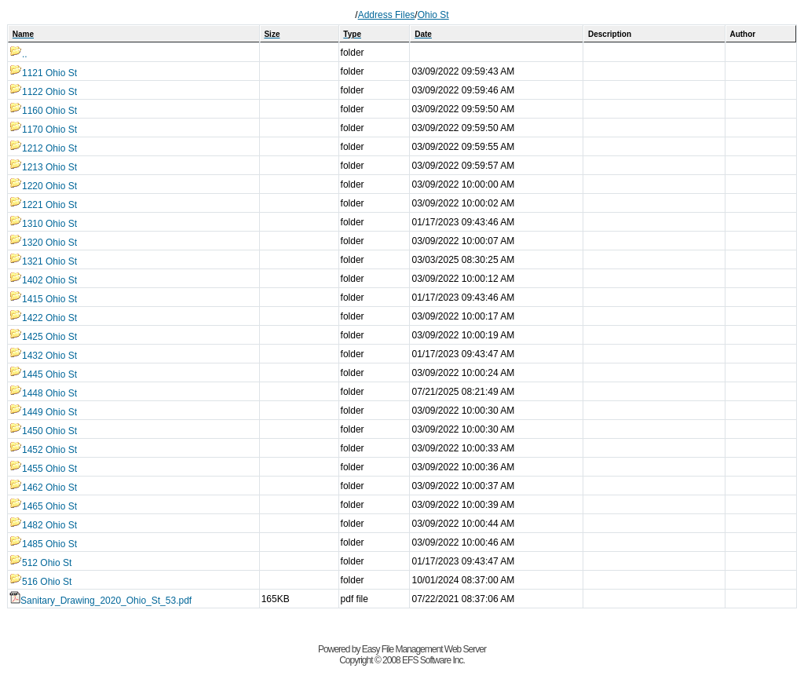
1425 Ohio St (43, 336)
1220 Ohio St (43, 186)
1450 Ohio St (43, 431)
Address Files (386, 14)
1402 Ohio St (43, 280)
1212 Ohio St (43, 148)
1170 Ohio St (43, 129)
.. (18, 54)
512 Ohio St (40, 562)
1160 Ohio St (43, 110)
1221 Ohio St (43, 204)
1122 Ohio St (43, 91)
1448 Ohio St (43, 393)
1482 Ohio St (43, 525)
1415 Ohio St (43, 299)
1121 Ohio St (43, 73)
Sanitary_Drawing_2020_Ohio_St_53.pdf (100, 600)
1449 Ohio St (43, 412)
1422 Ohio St (43, 317)
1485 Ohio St (43, 544)
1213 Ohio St (43, 167)
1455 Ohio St (43, 468)
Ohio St (433, 14)
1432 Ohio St (43, 355)
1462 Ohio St (43, 487)
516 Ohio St (40, 581)
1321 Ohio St (43, 261)
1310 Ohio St (43, 223)
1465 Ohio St (43, 506)
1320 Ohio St (43, 242)
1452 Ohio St (43, 449)
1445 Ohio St (43, 374)
